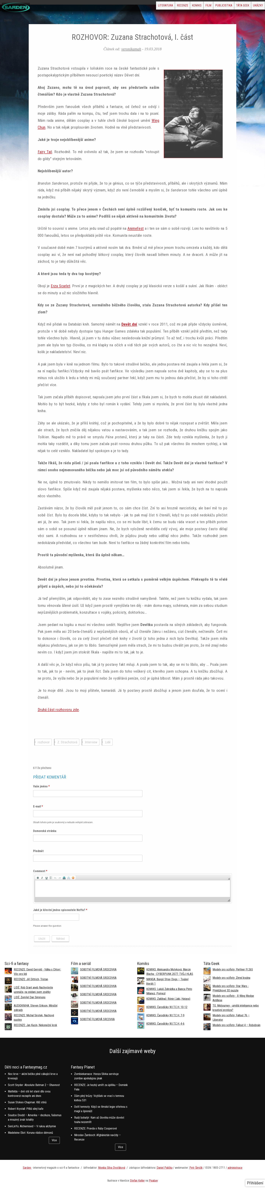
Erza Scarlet (60, 286)
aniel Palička (165, 1167)
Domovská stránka (44, 831)
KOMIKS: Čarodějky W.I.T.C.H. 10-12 (166, 1007)
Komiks (171, 6)
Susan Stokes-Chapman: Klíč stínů (27, 1102)
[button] (38, 877)
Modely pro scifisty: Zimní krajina (231, 978)
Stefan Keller (137, 1180)
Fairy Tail (45, 152)
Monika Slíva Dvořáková (111, 1167)
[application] (132, 888)
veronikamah (131, 49)
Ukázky (255, 6)
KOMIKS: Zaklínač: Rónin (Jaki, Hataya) (168, 999)
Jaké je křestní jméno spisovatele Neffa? (60, 910)
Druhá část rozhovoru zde (58, 709)
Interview (91, 742)
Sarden (27, 1167)
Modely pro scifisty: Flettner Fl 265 (233, 969)
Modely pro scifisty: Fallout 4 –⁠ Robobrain (236, 1025)
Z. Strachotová (67, 742)
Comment (40, 871)
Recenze (150, 6)
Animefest (135, 228)
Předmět (38, 851)
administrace (235, 1167)
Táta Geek (234, 6)
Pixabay (153, 1180)
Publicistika (209, 6)
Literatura (128, 6)
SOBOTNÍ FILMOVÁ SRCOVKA (97, 1019)
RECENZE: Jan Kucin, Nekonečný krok (35, 1025)
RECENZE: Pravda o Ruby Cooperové (95, 1128)
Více (54, 1140)
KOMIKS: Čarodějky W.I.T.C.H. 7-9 (165, 1015)
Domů (8, 20)
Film (188, 6)
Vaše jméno (41, 786)
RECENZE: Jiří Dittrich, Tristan (31, 979)
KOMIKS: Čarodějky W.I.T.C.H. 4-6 (165, 1023)
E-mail (38, 806)
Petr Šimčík (196, 1167)
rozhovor (44, 742)
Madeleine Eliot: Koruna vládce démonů (30, 1132)
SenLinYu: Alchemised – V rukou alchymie (32, 1126)
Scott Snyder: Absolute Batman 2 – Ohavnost (34, 1085)
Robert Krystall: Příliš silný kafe (25, 1108)
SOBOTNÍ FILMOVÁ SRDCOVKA (98, 969)
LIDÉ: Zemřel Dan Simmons (29, 997)
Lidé (108, 742)
